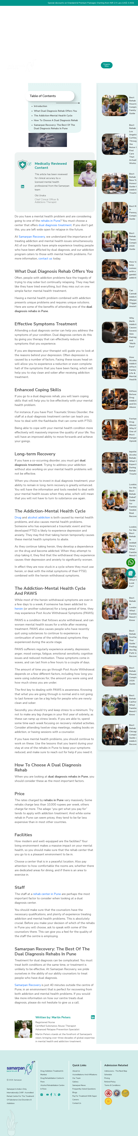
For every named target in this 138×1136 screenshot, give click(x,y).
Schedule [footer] (108, 1074)
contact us (45, 259)
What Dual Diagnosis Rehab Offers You (55, 111)
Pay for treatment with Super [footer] (84, 1096)
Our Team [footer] (76, 1078)
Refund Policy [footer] (110, 1081)
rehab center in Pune (47, 894)
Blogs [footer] (74, 1092)
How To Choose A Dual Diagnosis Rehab (56, 120)
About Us (55, 64)
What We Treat (65, 65)
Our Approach (77, 64)
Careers (75, 1099)
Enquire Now (107, 65)
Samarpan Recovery (32, 237)
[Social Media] (130, 573)
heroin (19, 609)
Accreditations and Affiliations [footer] (84, 1074)
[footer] (108, 1093)
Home (45, 63)
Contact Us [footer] (76, 1103)
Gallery (75, 1081)
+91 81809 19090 (120, 65)
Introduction (40, 106)
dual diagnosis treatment (55, 225)
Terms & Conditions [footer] (112, 1085)
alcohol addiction (39, 517)
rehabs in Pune (50, 221)
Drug (18, 517)
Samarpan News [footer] (79, 1085)
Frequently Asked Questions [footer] (84, 1089)
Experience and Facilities (92, 64)
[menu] (133, 65)
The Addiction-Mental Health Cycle (53, 115)
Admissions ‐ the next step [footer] (115, 1071)
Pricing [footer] (107, 1078)
